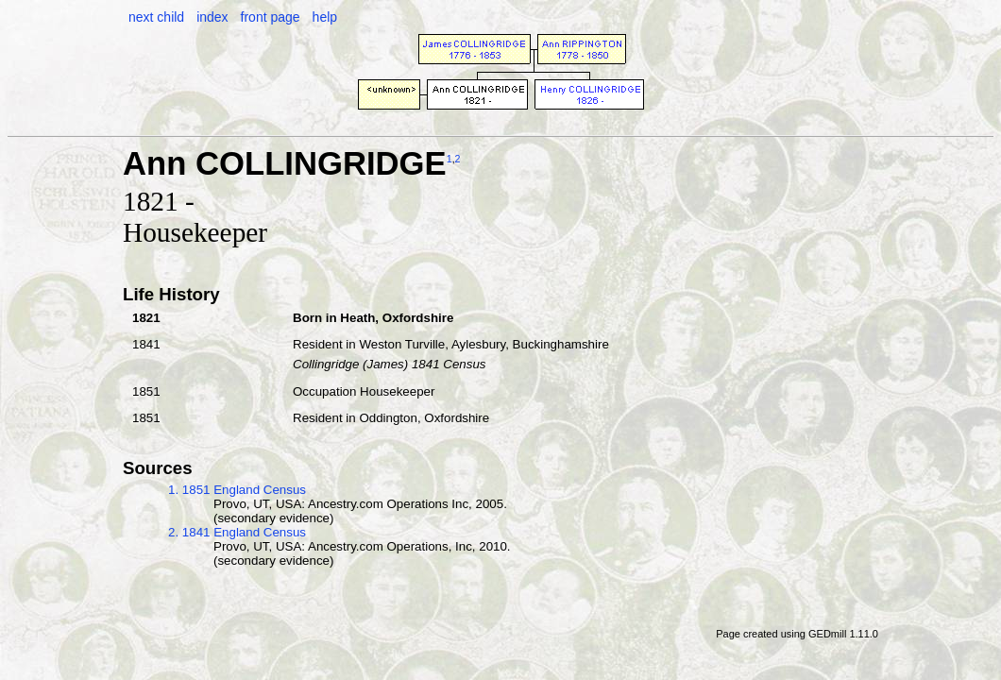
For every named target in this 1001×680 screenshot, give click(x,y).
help (325, 17)
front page (270, 17)
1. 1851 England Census (237, 490)
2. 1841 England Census (237, 532)
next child (156, 17)
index (212, 17)
